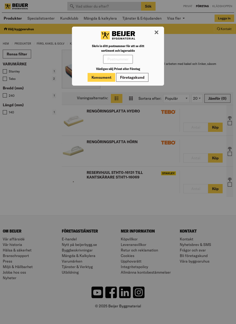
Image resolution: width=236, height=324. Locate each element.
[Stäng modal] (156, 32)
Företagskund (132, 77)
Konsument (101, 77)
